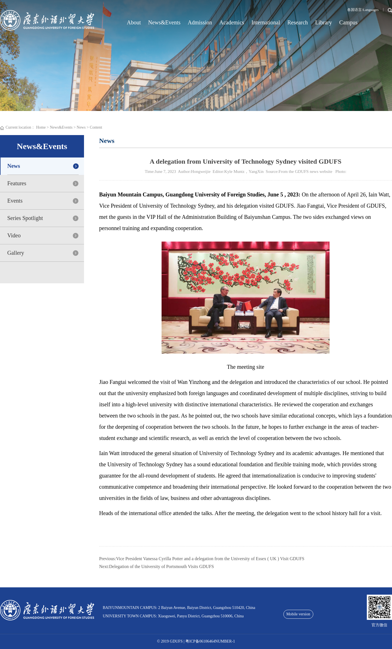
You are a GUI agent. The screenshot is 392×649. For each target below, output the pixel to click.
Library (323, 22)
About (134, 22)
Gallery (15, 253)
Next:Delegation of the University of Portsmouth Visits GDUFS (156, 566)
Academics (231, 22)
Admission (200, 22)
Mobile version (298, 614)
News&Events (164, 22)
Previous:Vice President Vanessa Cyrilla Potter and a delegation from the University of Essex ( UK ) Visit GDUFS (201, 558)
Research (297, 22)
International (265, 22)
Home (41, 127)
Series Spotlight (25, 218)
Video (14, 235)
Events (14, 201)
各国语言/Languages (363, 10)
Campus (348, 22)
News (81, 127)
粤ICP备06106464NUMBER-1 (210, 641)
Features (16, 183)
